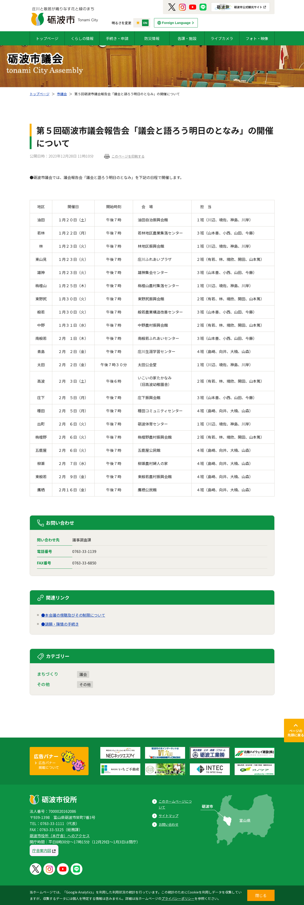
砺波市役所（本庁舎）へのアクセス (60, 835)
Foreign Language (176, 23)
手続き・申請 (117, 38)
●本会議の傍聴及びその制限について (73, 615)
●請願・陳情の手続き (60, 624)
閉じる (261, 895)
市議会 (62, 93)
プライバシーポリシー (178, 898)
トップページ (47, 38)
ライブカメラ (222, 38)
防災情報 (151, 38)
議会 (83, 674)
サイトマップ (168, 815)
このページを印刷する (128, 156)
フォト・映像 (257, 38)
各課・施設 (187, 38)
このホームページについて (175, 804)
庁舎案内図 (41, 850)
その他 (85, 684)
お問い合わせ (168, 824)
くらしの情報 (82, 38)
